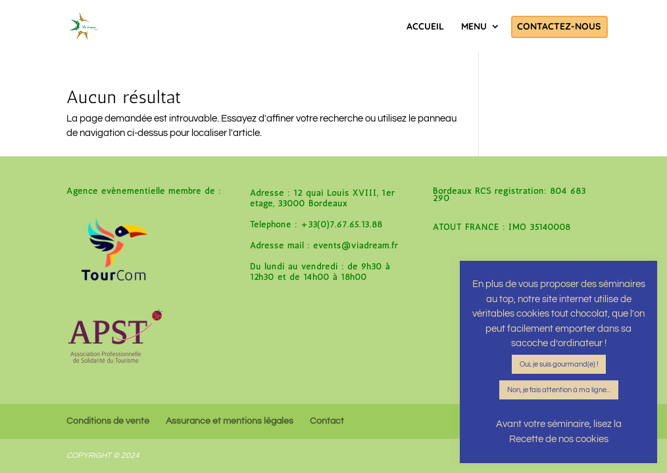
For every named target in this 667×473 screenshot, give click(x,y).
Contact (327, 421)
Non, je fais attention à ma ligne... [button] (558, 390)
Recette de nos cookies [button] (558, 439)
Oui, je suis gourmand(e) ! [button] (559, 364)
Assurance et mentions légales (229, 421)
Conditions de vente (107, 421)
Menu (474, 27)
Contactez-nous (559, 27)
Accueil (425, 27)
